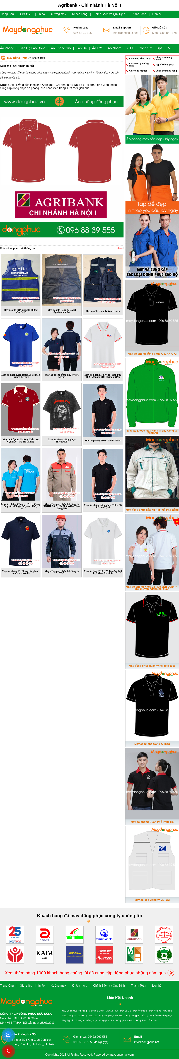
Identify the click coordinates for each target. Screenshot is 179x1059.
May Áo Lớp (155, 1011)
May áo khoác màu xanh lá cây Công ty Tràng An (152, 431)
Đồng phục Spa (106, 1020)
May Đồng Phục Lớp (87, 1015)
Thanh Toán (138, 14)
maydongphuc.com (122, 1054)
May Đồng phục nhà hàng (74, 1011)
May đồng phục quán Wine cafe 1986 (152, 665)
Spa (160, 48)
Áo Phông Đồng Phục (140, 58)
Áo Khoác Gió (61, 48)
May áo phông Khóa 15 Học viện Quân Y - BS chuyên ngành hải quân (152, 587)
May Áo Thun (112, 1011)
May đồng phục (96, 1011)
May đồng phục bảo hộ (137, 1015)
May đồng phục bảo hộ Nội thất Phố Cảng (152, 509)
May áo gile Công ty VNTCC (152, 899)
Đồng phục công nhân (164, 58)
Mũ (170, 48)
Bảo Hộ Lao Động (32, 48)
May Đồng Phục (17, 57)
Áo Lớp (97, 48)
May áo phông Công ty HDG (152, 743)
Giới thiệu (26, 14)
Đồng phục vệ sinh (125, 1020)
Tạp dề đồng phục (165, 64)
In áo (41, 14)
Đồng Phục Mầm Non (146, 1020)
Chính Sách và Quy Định (109, 14)
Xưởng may (58, 14)
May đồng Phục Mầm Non (111, 1015)
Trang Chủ (7, 14)
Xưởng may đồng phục (86, 1020)
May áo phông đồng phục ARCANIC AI (152, 353)
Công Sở (145, 48)
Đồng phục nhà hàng (166, 71)
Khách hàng (79, 14)
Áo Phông (7, 48)
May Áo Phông (140, 1011)
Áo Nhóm (114, 48)
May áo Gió (125, 1011)
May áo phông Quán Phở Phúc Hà (152, 821)
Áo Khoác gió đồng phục (139, 64)
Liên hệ (157, 14)
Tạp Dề (81, 48)
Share (120, 248)
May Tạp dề (68, 1020)
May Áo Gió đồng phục (161, 1015)
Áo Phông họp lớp (138, 71)
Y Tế (130, 48)
